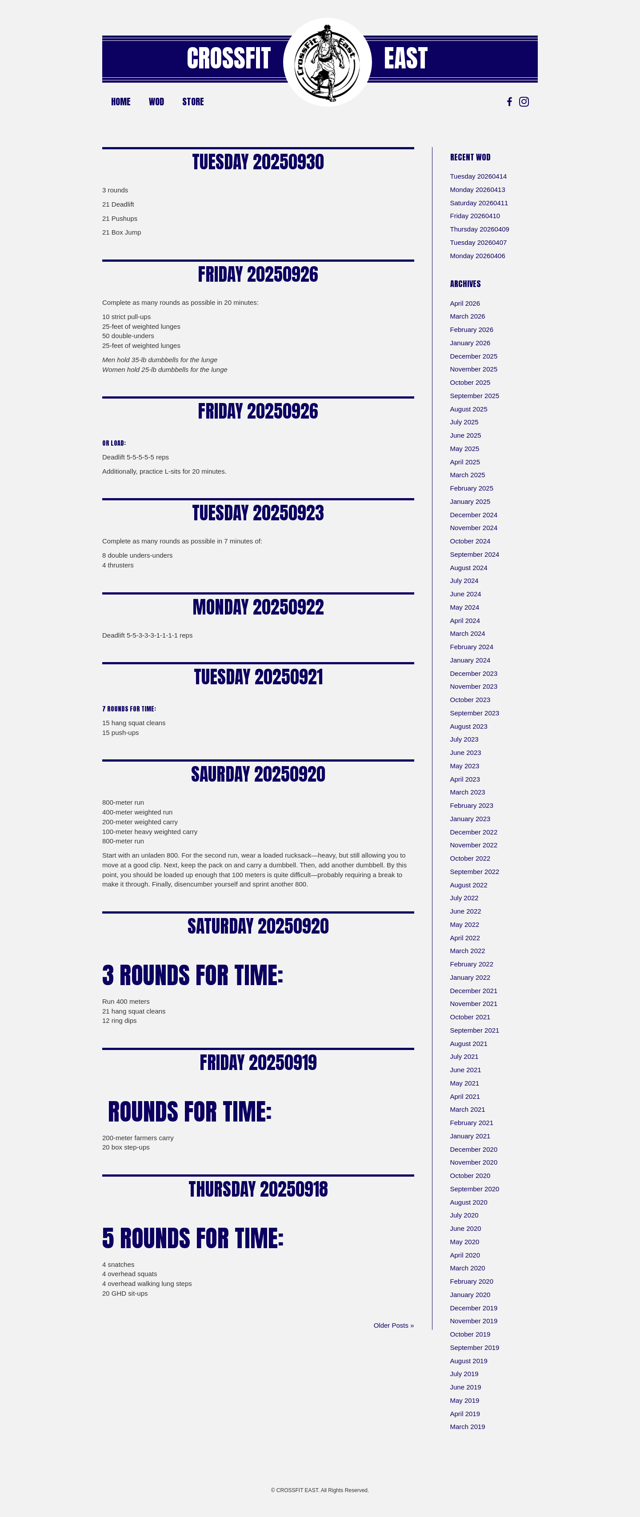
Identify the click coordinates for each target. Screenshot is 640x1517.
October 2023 (470, 699)
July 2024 (464, 580)
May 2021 (465, 1083)
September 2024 (475, 554)
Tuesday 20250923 (258, 512)
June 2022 (465, 911)
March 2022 (467, 950)
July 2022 (464, 898)
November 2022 (474, 845)
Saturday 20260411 (479, 203)
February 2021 (472, 1122)
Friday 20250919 (258, 1062)
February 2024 (472, 647)
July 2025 (464, 422)
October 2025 (470, 382)
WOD (156, 101)
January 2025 (470, 501)
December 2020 (474, 1149)
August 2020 (469, 1202)
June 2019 (465, 1387)
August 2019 (469, 1361)
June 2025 (465, 435)
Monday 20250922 (258, 607)
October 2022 (470, 858)
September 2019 (475, 1347)
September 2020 (475, 1189)
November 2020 (474, 1162)
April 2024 (465, 620)
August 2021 (469, 1043)
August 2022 (469, 885)
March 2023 (467, 792)
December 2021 (474, 990)
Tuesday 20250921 (258, 676)
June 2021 (465, 1070)
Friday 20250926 (258, 274)
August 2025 (469, 409)
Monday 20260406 (477, 255)
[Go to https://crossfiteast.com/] (327, 62)
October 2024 (470, 541)
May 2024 (465, 607)
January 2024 (470, 660)
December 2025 (474, 356)
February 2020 (472, 1281)
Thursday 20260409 (479, 229)
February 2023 (472, 805)
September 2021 (475, 1030)
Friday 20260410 (475, 216)
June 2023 (465, 752)
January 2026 (470, 343)
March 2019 (467, 1426)
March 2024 (467, 633)
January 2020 (470, 1294)
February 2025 (472, 488)
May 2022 (465, 924)
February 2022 (472, 964)
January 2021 (470, 1136)
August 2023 (469, 726)
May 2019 (465, 1400)
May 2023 (465, 766)
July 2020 (464, 1215)
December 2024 (474, 515)
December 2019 (474, 1308)
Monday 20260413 (477, 189)
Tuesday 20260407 (478, 242)
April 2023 (465, 779)
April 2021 (465, 1096)
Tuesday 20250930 (258, 161)
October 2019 (470, 1334)
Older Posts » (394, 1325)
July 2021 (464, 1056)
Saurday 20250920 (258, 774)
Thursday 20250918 (258, 1189)
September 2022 (475, 871)
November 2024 (474, 527)
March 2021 (467, 1109)
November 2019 (474, 1321)
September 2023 (475, 713)
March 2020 (467, 1268)
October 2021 (470, 1017)
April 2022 (465, 938)
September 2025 (475, 395)
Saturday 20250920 (258, 926)
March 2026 (467, 316)
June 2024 (465, 594)
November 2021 (474, 1003)
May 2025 (465, 448)
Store (193, 101)
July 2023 (464, 739)
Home (121, 101)
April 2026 (465, 303)
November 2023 (474, 686)
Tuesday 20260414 (478, 176)
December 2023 (474, 673)
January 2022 (470, 977)
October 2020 (470, 1175)
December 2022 (474, 832)
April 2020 (465, 1255)
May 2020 (465, 1242)
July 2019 (464, 1373)
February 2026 (472, 329)
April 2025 (465, 462)
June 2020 (465, 1228)
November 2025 (474, 369)
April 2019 (465, 1413)
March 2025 (467, 475)
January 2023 (470, 818)
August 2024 (469, 567)
